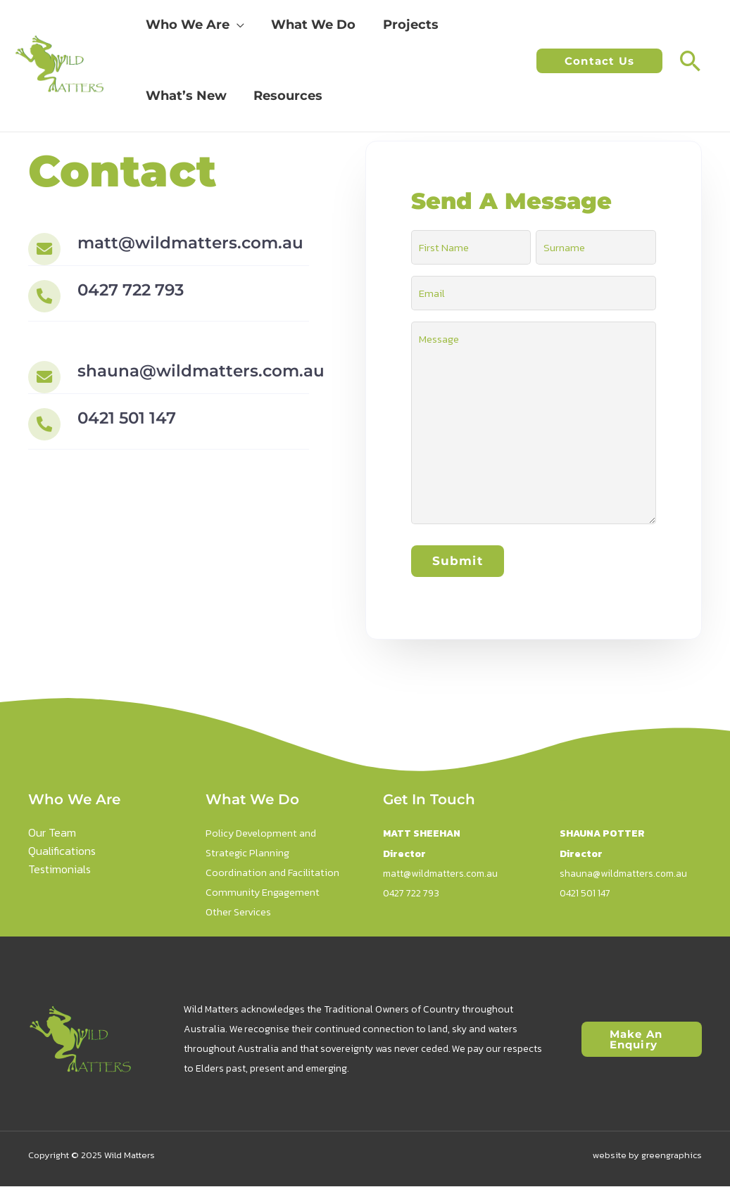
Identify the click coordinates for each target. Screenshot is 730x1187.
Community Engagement (263, 893)
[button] (599, 61)
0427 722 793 (411, 893)
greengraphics (671, 1155)
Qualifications (63, 851)
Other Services (239, 913)
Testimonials (60, 868)
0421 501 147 (586, 893)
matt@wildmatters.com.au (440, 873)
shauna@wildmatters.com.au (624, 873)
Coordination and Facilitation (273, 873)
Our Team (52, 832)
